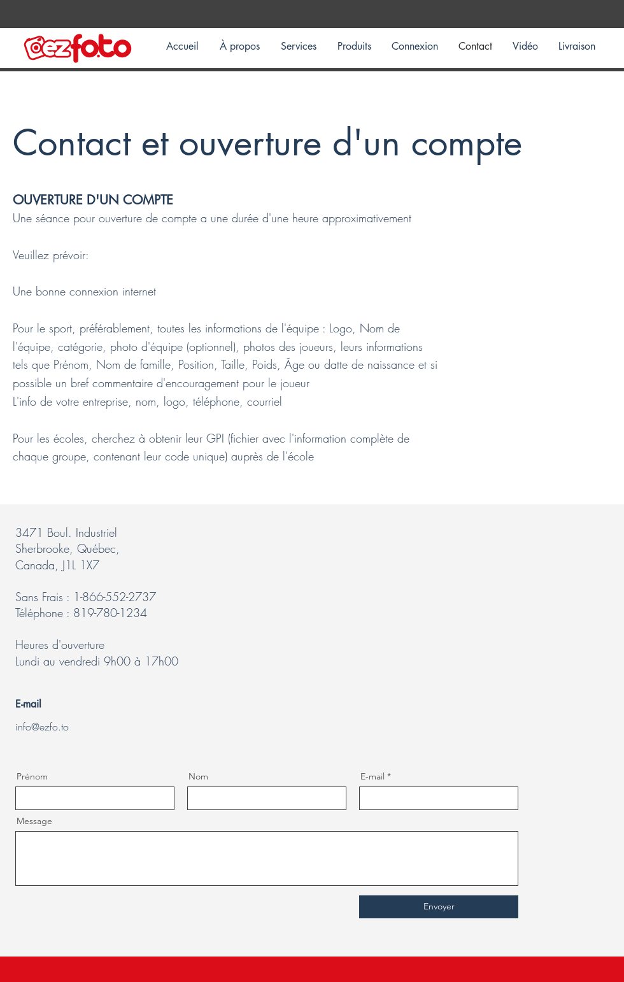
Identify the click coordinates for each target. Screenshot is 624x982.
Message (34, 820)
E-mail (372, 776)
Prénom (32, 776)
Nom (198, 776)
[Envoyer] (438, 906)
